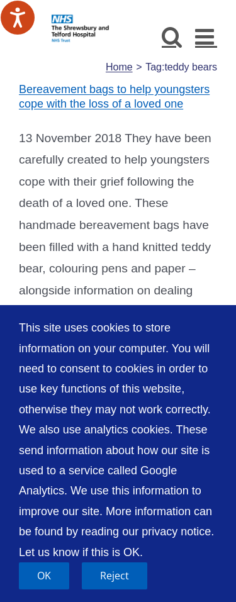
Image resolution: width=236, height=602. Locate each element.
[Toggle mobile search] (172, 36)
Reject (114, 575)
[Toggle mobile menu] (206, 36)
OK (44, 575)
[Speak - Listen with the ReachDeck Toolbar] (18, 18)
